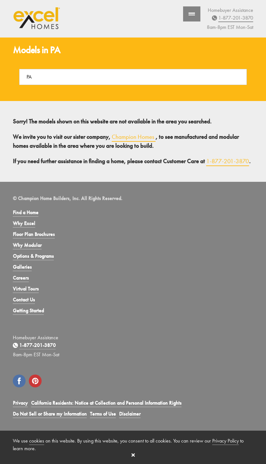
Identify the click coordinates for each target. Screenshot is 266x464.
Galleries (22, 267)
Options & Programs (33, 256)
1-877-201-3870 (235, 17)
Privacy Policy (225, 440)
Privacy (20, 403)
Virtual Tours (26, 288)
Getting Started (28, 310)
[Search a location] (133, 77)
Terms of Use (103, 413)
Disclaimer (130, 413)
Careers (21, 277)
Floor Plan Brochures (34, 234)
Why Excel (24, 223)
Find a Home (25, 212)
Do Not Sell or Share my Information (50, 413)
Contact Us (24, 299)
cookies (36, 440)
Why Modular (27, 245)
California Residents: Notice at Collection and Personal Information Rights (106, 403)
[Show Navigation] (191, 13)
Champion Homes (134, 137)
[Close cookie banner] (133, 455)
